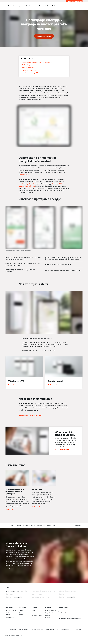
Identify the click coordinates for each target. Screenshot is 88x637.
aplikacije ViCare (24, 174)
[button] (78, 525)
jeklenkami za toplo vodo (27, 186)
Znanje (19, 6)
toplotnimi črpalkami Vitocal (28, 184)
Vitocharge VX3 (57, 184)
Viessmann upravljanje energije (46, 525)
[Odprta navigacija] (2, 6)
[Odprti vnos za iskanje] (81, 6)
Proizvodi (11, 6)
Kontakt (62, 6)
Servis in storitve (44, 6)
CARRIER (22, 635)
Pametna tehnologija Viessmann (25, 525)
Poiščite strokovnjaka (30, 6)
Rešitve (54, 6)
